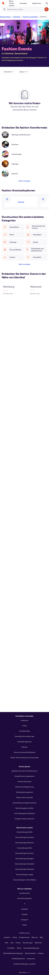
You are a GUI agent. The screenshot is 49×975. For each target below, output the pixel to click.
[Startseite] (3, 3)
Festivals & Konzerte (24, 781)
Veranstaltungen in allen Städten (24, 880)
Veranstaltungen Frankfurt (24, 853)
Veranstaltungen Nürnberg (24, 869)
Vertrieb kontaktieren (24, 898)
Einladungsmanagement (24, 792)
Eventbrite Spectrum (24, 742)
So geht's (7, 937)
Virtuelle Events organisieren (24, 776)
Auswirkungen (28, 943)
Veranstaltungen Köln (24, 848)
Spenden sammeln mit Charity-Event (24, 771)
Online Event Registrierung (24, 787)
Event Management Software (24, 813)
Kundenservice (24, 893)
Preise (24, 726)
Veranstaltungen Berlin (24, 832)
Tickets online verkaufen (24, 797)
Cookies (40, 953)
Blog (41, 937)
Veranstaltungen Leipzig (24, 874)
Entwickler (11, 948)
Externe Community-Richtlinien (24, 752)
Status (19, 948)
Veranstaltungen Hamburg (24, 837)
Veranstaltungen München (24, 843)
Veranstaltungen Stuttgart (24, 858)
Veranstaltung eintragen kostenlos (25, 803)
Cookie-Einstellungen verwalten (24, 964)
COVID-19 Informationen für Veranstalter (24, 758)
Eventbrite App (24, 731)
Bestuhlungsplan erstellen (25, 808)
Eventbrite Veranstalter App (24, 736)
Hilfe (6, 943)
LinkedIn (24, 914)
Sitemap (24, 747)
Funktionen (24, 720)
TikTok (24, 925)
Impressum (31, 959)
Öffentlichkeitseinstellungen (13, 953)
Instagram (24, 920)
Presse (18, 943)
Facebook (24, 909)
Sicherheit (38, 943)
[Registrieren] (36, 3)
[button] (9, 71)
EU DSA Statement (18, 959)
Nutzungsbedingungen (31, 948)
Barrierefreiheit (30, 953)
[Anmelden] (23, 3)
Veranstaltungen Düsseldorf (24, 864)
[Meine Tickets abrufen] (11, 3)
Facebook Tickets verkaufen (24, 819)
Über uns (35, 937)
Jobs (12, 943)
